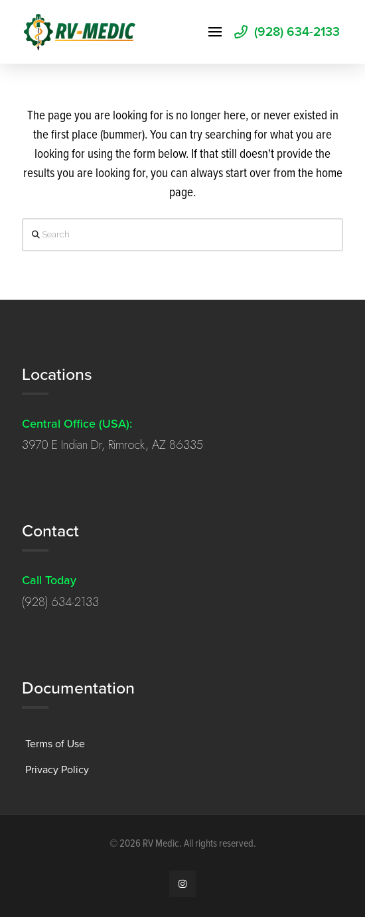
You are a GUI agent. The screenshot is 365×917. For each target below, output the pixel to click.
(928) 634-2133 (60, 602)
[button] (215, 32)
